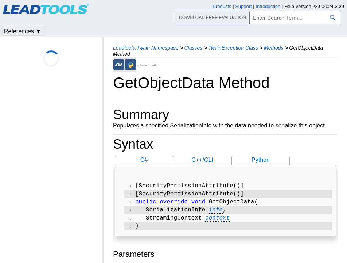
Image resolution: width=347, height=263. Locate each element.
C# (144, 160)
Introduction (268, 6)
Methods (274, 48)
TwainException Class (233, 48)
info (216, 213)
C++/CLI (202, 160)
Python (261, 160)
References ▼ (22, 31)
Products (222, 6)
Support (243, 6)
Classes (193, 48)
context (217, 222)
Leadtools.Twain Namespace (146, 48)
